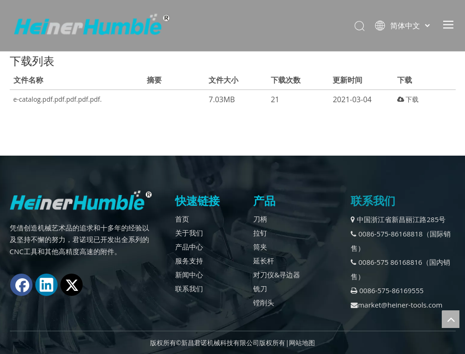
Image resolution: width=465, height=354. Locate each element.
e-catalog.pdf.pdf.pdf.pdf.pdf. (57, 99)
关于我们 (189, 232)
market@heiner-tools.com (396, 304)
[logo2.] (81, 200)
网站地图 (302, 342)
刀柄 (260, 218)
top (450, 319)
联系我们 (189, 288)
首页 (182, 218)
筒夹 (260, 246)
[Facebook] (21, 285)
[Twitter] (71, 285)
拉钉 (260, 232)
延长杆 (263, 260)
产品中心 (189, 246)
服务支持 (189, 260)
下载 (408, 99)
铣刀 (260, 288)
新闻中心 (189, 274)
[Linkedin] (46, 285)
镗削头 (263, 302)
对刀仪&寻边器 (276, 274)
